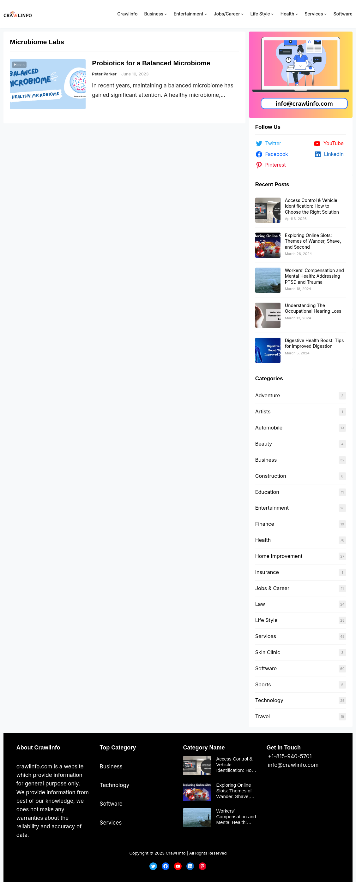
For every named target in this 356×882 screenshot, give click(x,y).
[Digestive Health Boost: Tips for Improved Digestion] (268, 350)
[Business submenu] (165, 14)
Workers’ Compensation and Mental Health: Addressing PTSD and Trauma (314, 276)
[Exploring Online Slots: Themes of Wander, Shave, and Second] (268, 245)
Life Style (266, 620)
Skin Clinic (267, 652)
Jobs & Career (272, 588)
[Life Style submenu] (272, 14)
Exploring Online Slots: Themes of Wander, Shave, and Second (313, 241)
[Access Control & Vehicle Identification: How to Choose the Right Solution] (268, 210)
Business (266, 460)
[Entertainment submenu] (205, 14)
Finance (264, 524)
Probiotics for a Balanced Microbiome (151, 63)
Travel (262, 716)
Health (19, 64)
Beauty (263, 444)
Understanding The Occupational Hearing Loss (313, 308)
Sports (263, 684)
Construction (270, 476)
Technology (269, 700)
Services (265, 636)
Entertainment (272, 508)
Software (266, 668)
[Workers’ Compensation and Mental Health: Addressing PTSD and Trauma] (268, 280)
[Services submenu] (325, 14)
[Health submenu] (296, 14)
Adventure (267, 395)
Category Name (204, 747)
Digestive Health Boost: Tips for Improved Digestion (314, 343)
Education (267, 492)
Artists (263, 411)
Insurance (267, 572)
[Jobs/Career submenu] (242, 14)
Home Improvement (279, 556)
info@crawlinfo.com (292, 765)
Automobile (268, 427)
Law (260, 604)
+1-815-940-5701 (288, 756)
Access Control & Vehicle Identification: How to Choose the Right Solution (312, 206)
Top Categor (116, 747)
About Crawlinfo (38, 747)
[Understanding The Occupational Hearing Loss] (268, 315)
